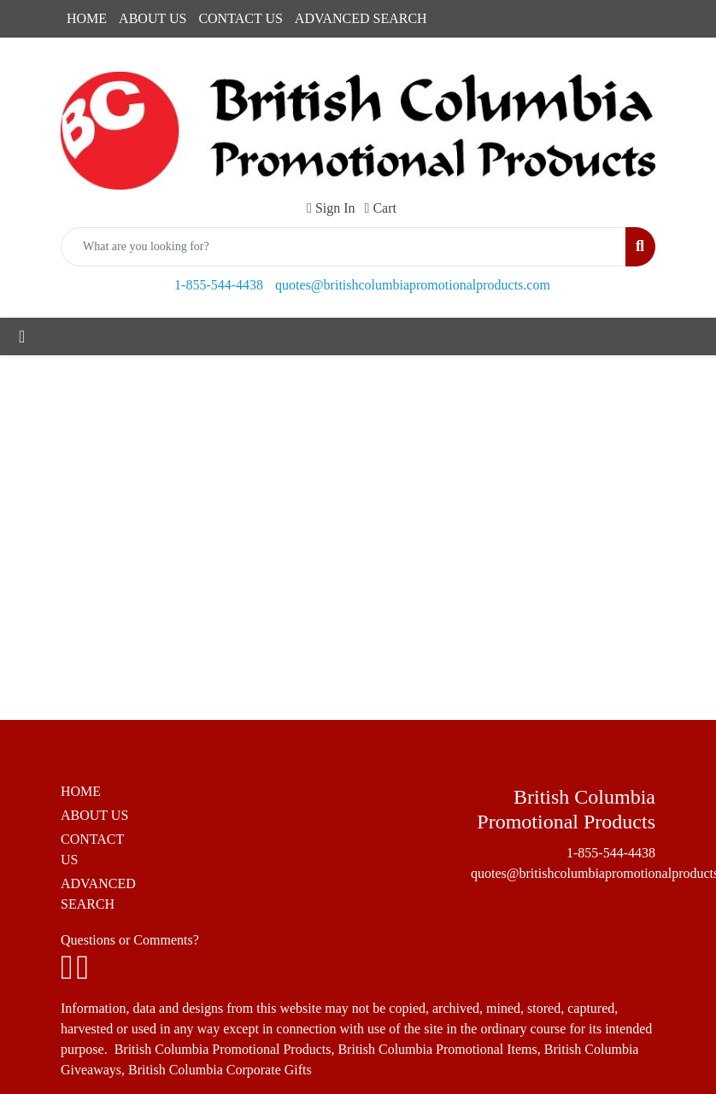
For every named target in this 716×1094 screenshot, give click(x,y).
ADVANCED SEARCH (361, 18)
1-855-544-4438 (218, 285)
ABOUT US (152, 18)
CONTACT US (240, 18)
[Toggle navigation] (22, 336)
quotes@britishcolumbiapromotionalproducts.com (412, 285)
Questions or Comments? (130, 940)
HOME (87, 18)
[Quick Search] (343, 246)
